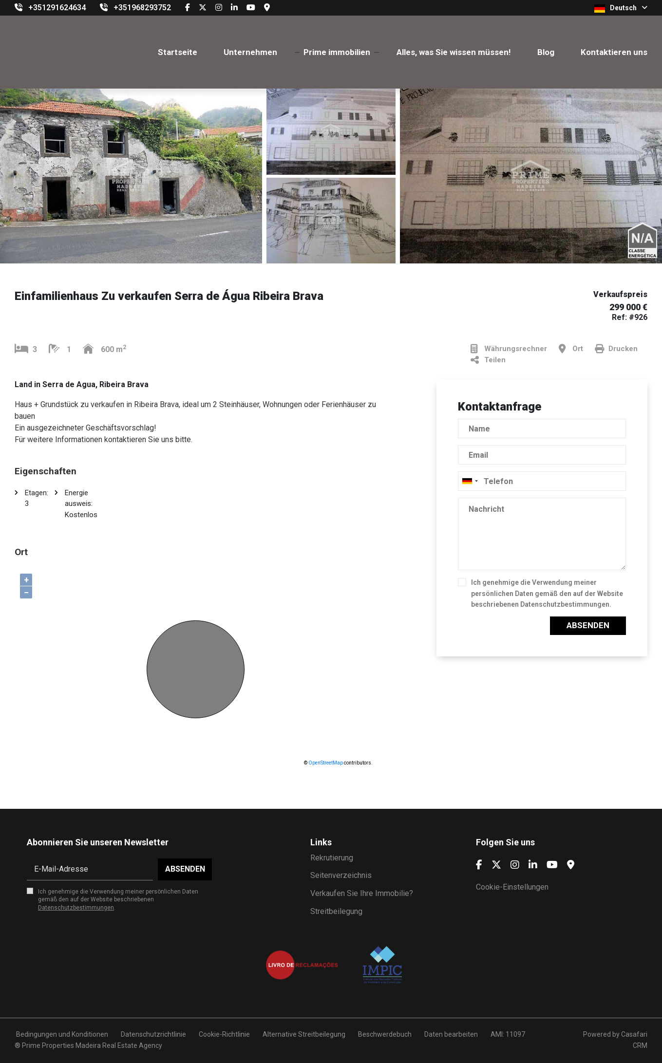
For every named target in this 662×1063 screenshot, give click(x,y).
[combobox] (541, 481)
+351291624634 (57, 7)
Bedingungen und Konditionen (61, 1034)
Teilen (488, 360)
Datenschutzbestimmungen (564, 604)
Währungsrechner (509, 349)
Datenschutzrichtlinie (153, 1034)
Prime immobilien (336, 52)
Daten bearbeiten (451, 1034)
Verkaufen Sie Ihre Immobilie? (361, 893)
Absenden (588, 625)
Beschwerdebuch (385, 1034)
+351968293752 (142, 7)
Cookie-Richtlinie (224, 1034)
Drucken (616, 349)
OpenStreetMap (325, 762)
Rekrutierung (331, 857)
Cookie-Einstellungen (512, 887)
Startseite (177, 52)
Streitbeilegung (336, 911)
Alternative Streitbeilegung (304, 1034)
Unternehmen (250, 52)
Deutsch (620, 8)
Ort (571, 349)
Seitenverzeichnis (341, 875)
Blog (545, 52)
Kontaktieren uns (614, 52)
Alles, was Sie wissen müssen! (454, 52)
